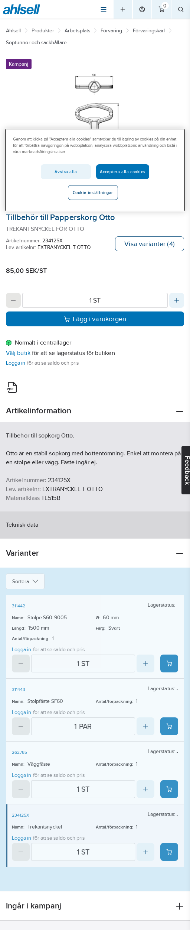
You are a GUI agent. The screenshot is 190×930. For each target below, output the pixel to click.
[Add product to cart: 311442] (169, 663)
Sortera (25, 581)
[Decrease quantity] (13, 300)
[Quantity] (95, 300)
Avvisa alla (66, 171)
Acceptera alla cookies (122, 171)
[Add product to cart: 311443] (169, 726)
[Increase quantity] (176, 300)
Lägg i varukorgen (95, 319)
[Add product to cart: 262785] (169, 789)
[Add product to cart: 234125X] (169, 852)
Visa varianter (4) (149, 244)
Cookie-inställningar (93, 192)
